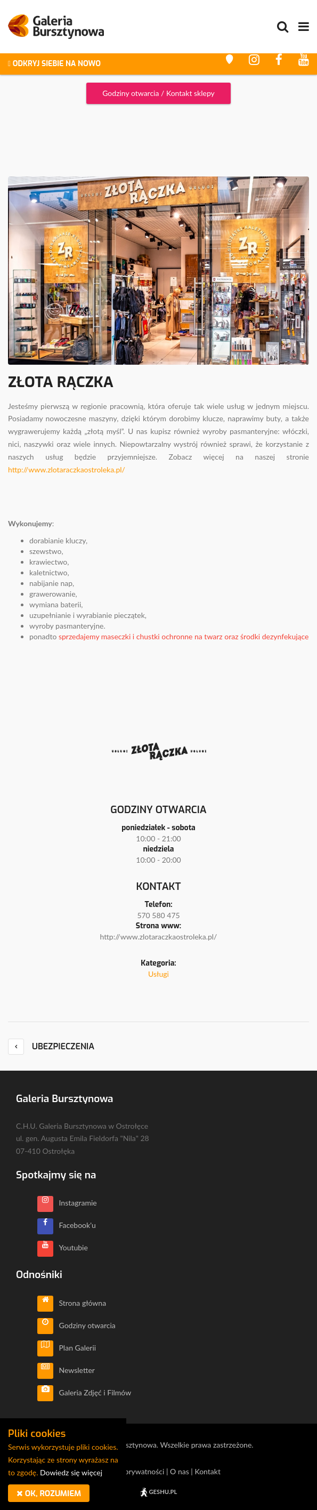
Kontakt (207, 1471)
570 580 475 (158, 915)
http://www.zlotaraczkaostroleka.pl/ (66, 469)
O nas (179, 1471)
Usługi (158, 973)
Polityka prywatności (130, 1471)
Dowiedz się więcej (71, 1472)
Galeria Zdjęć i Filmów (84, 1392)
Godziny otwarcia (76, 1325)
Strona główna (71, 1302)
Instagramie (67, 1202)
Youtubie (62, 1247)
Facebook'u (66, 1225)
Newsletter (66, 1370)
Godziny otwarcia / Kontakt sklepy (158, 93)
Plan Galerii (66, 1347)
